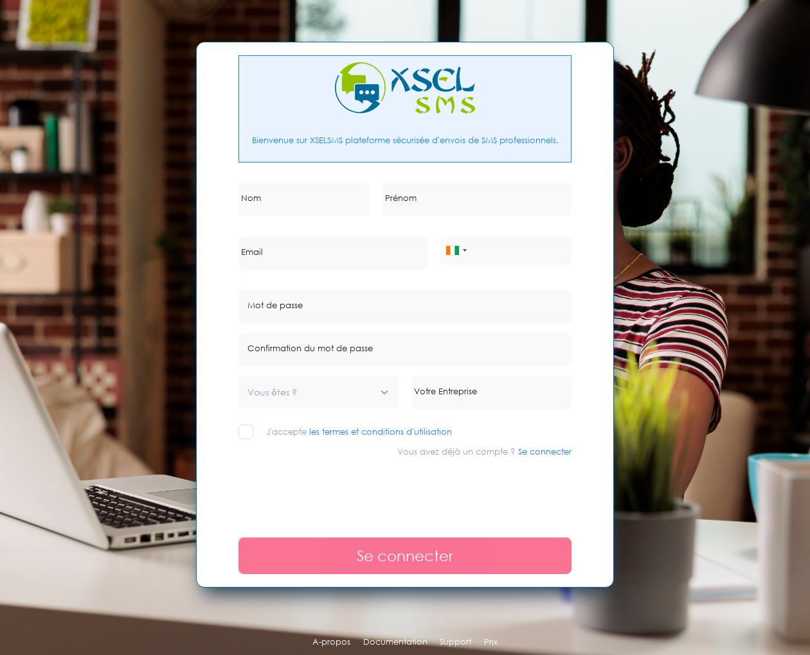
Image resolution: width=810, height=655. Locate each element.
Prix (491, 641)
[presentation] (336, 491)
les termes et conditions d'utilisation (380, 431)
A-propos (331, 641)
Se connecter (545, 451)
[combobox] (456, 251)
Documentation (395, 641)
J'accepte (359, 431)
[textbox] (272, 392)
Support (455, 641)
